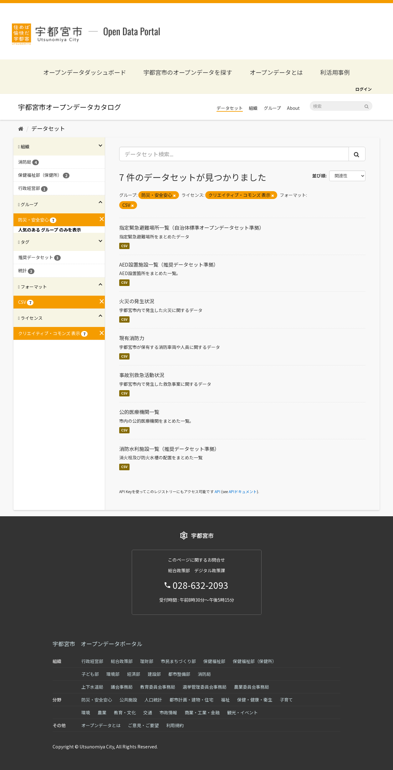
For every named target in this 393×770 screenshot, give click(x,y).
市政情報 (168, 712)
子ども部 (90, 674)
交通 (147, 712)
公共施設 (128, 699)
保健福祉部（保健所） (255, 661)
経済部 (133, 674)
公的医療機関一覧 (139, 412)
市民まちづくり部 (178, 661)
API (217, 491)
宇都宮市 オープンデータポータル (97, 644)
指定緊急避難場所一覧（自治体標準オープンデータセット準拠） (191, 227)
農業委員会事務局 (251, 687)
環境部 (113, 674)
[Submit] (366, 105)
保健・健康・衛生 (254, 699)
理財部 (146, 661)
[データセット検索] (341, 106)
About (293, 108)
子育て (286, 699)
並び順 (318, 175)
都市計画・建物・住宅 (191, 699)
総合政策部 (122, 661)
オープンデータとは (276, 72)
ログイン (363, 89)
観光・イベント (242, 712)
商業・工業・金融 (202, 712)
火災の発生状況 (136, 301)
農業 (102, 712)
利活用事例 (335, 72)
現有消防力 (131, 338)
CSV (124, 245)
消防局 (204, 674)
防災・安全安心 (96, 699)
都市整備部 (179, 674)
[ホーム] (20, 128)
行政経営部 (92, 661)
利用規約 (175, 725)
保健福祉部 (214, 661)
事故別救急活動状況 (141, 375)
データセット (230, 108)
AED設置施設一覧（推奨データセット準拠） (168, 264)
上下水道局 (92, 687)
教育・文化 (125, 712)
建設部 (154, 674)
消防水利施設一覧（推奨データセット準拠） (169, 448)
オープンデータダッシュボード (84, 72)
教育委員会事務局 (157, 687)
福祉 (225, 699)
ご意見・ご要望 (143, 725)
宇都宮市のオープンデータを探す (187, 72)
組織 (253, 108)
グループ (272, 108)
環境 (85, 712)
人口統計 (153, 699)
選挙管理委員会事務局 (205, 687)
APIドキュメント (243, 491)
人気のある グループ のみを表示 (49, 230)
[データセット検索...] (234, 154)
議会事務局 (122, 687)
